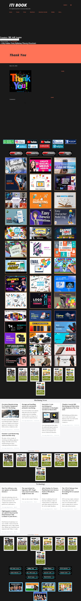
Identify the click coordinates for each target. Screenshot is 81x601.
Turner (17, 12)
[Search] (65, 5)
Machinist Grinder (43, 12)
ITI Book (18, 5)
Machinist (32, 12)
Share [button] (62, 71)
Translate (13, 41)
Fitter (24, 12)
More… (60, 12)
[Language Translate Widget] (9, 40)
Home (10, 12)
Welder (53, 12)
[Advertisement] (40, 26)
